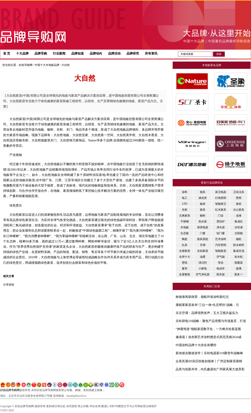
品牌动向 (96, 53)
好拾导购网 (26, 65)
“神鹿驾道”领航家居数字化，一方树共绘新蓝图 (208, 329)
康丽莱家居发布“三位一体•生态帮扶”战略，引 (207, 305)
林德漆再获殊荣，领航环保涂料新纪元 (202, 296)
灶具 (184, 245)
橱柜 (202, 215)
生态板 (185, 233)
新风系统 (202, 239)
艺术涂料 (220, 239)
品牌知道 (77, 53)
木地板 (185, 227)
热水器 (203, 221)
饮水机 (239, 256)
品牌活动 (114, 53)
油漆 (238, 215)
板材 (202, 203)
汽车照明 (220, 245)
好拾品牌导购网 (9, 390)
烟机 (238, 239)
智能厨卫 (220, 203)
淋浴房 (203, 197)
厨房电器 (202, 227)
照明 (238, 197)
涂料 (184, 192)
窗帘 (184, 268)
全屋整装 (184, 274)
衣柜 (184, 209)
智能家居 (220, 250)
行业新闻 (59, 53)
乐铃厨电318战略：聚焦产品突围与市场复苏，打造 (211, 321)
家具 (202, 209)
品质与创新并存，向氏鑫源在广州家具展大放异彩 (210, 369)
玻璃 (238, 268)
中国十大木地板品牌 (47, 65)
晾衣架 (221, 274)
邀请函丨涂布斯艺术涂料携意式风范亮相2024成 (208, 337)
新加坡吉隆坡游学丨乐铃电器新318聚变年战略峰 (209, 353)
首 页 (6, 53)
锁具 (202, 192)
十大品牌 (22, 53)
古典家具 (184, 215)
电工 (184, 197)
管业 (220, 262)
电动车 (221, 268)
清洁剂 (203, 262)
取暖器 (239, 262)
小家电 (203, 268)
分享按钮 (8, 284)
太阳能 (239, 233)
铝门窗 (221, 233)
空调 (202, 245)
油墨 (202, 256)
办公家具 (238, 209)
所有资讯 (151, 53)
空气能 (221, 256)
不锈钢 (185, 221)
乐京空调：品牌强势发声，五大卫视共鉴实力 (207, 313)
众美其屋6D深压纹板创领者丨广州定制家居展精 (209, 361)
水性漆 (239, 227)
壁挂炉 (221, 221)
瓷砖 (238, 203)
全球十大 (184, 256)
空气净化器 (202, 274)
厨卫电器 (220, 192)
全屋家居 (184, 250)
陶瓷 (184, 239)
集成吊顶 (238, 250)
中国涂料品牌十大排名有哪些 (196, 345)
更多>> (238, 274)
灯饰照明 (220, 197)
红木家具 (220, 209)
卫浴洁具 (238, 192)
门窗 (202, 233)
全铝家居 (202, 250)
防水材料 (238, 245)
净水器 (221, 227)
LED (184, 203)
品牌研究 (132, 53)
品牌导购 (40, 53)
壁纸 (184, 262)
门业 (220, 215)
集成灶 (239, 221)
